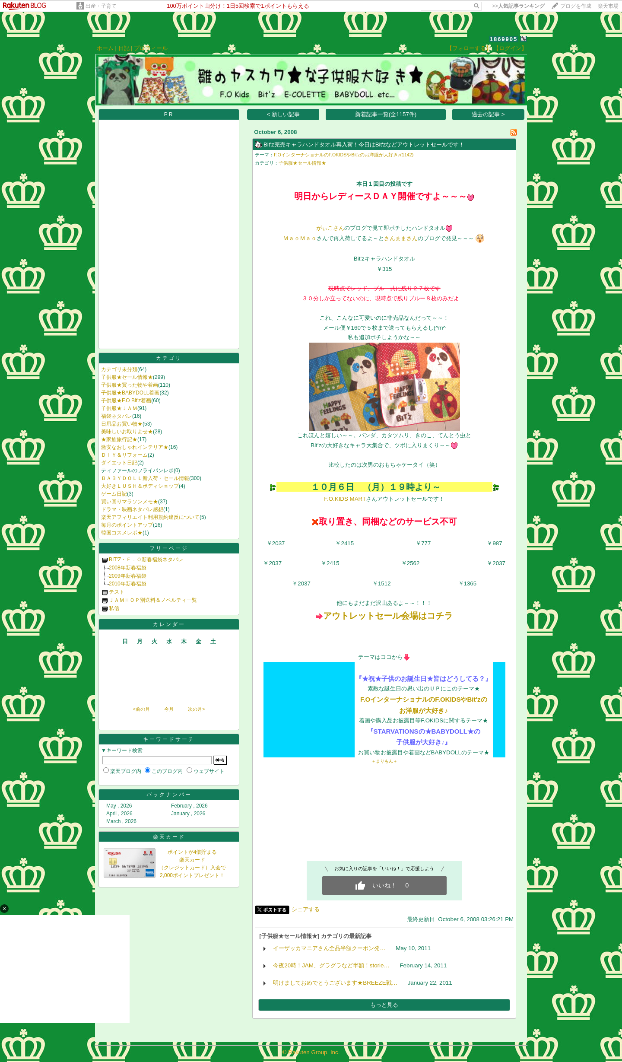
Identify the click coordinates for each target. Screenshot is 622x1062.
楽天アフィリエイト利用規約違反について (150, 517)
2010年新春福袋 (127, 584)
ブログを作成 (575, 6)
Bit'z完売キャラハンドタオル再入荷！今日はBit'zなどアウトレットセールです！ (364, 144)
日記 (124, 48)
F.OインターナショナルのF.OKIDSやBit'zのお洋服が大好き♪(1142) (343, 154)
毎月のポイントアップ (127, 525)
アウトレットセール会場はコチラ (388, 615)
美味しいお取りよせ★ (127, 432)
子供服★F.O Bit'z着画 (126, 400)
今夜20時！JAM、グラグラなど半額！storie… (331, 965)
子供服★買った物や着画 (129, 385)
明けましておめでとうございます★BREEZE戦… (335, 982)
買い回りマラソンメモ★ (129, 502)
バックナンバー (169, 795)
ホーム (105, 48)
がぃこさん (330, 228)
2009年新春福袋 (127, 576)
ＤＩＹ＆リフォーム (124, 455)
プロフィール (151, 48)
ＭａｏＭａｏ (300, 238)
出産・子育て (101, 6)
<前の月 (141, 709)
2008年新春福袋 (127, 568)
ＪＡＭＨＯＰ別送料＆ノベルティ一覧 (153, 600)
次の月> (196, 709)
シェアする (306, 909)
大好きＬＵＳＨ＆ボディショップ (140, 486)
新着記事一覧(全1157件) (386, 114)
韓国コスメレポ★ (122, 533)
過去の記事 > (488, 114)
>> (518, 6)
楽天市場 (608, 6)
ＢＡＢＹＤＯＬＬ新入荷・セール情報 (145, 478)
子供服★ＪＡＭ (119, 408)
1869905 (504, 39)
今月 (169, 709)
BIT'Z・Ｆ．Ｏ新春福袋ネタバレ (146, 559)
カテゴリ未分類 (119, 369)
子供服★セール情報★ (127, 377)
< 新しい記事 (283, 114)
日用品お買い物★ (122, 424)
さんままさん (401, 238)
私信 (114, 608)
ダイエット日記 (119, 463)
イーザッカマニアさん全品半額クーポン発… (329, 948)
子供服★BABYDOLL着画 (130, 393)
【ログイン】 (510, 48)
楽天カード (169, 837)
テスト (116, 592)
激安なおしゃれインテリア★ (134, 447)
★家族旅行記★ (119, 439)
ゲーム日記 (114, 494)
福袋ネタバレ (116, 416)
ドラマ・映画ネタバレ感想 (132, 509)
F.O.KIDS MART (345, 499)
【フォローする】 (469, 48)
